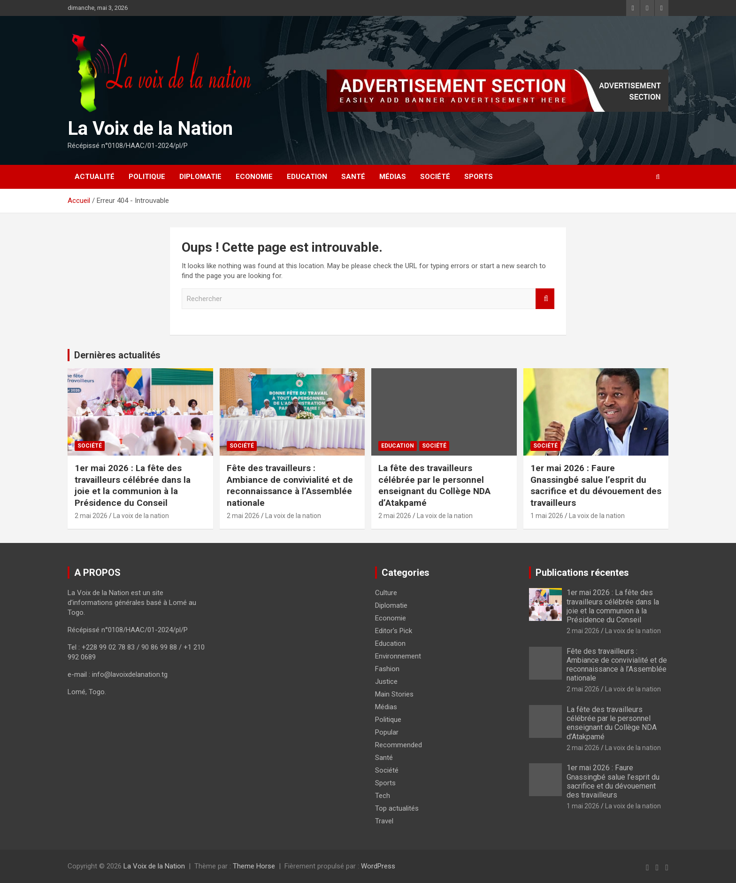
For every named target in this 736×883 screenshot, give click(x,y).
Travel (384, 821)
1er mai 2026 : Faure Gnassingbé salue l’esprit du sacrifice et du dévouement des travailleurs (595, 485)
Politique (147, 176)
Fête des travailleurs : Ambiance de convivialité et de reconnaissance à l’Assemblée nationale (290, 485)
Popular (387, 732)
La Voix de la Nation (150, 128)
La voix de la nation (141, 515)
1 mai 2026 (546, 515)
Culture (386, 593)
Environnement (398, 656)
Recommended (398, 745)
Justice (386, 681)
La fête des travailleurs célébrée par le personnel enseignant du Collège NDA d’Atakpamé (434, 485)
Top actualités (397, 808)
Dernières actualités (117, 355)
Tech (382, 795)
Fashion (387, 669)
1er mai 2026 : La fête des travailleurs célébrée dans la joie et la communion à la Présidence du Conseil (133, 485)
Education (307, 176)
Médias (392, 176)
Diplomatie (200, 176)
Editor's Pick (393, 631)
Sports (478, 176)
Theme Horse (254, 866)
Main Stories (394, 694)
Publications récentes (582, 572)
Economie (254, 176)
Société (435, 176)
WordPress (378, 866)
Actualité (95, 176)
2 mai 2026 (91, 515)
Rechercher (545, 299)
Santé (353, 176)
